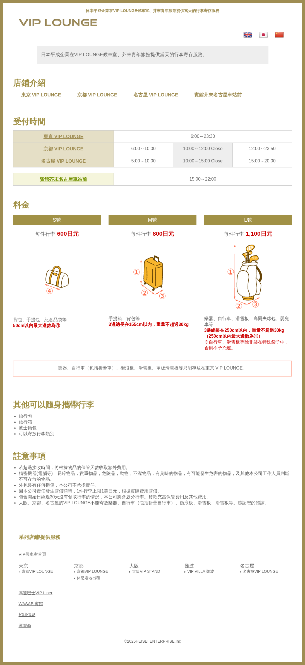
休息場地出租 (88, 578)
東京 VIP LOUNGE (41, 95)
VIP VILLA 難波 (200, 571)
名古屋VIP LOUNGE (260, 571)
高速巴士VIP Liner (35, 592)
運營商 (25, 625)
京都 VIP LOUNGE (97, 95)
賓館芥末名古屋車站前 (218, 95)
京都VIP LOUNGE (92, 571)
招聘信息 (27, 614)
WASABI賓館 (31, 603)
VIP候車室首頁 (32, 554)
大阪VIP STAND (146, 571)
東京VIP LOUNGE (37, 571)
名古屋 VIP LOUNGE (155, 95)
